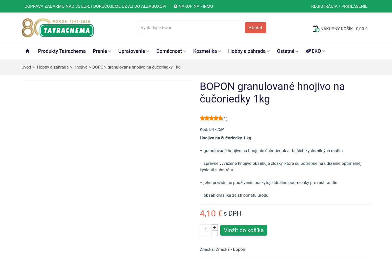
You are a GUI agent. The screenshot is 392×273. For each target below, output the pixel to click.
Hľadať (255, 27)
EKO (313, 51)
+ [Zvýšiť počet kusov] (214, 227)
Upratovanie (131, 51)
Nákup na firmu (193, 6)
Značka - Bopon (230, 249)
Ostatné (285, 51)
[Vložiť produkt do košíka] (243, 230)
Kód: (204, 129)
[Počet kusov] (206, 230)
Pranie (100, 51)
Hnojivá (81, 67)
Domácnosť (169, 51)
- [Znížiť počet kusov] (215, 233)
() (225, 118)
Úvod (26, 67)
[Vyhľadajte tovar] (203, 27)
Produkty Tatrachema (62, 51)
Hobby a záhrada (247, 51)
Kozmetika (205, 51)
